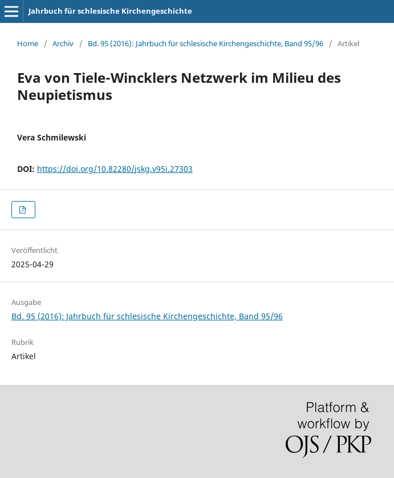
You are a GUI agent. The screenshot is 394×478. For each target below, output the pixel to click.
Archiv (63, 43)
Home (27, 43)
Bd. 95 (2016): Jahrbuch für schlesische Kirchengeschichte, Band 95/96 (205, 43)
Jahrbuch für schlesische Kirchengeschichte (110, 11)
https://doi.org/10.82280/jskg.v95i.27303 (115, 168)
